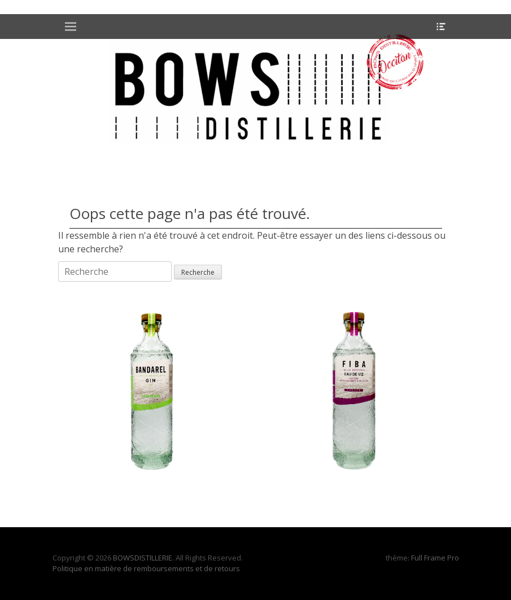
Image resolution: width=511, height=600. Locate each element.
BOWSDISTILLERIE (142, 558)
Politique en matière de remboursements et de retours (146, 568)
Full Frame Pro (435, 558)
